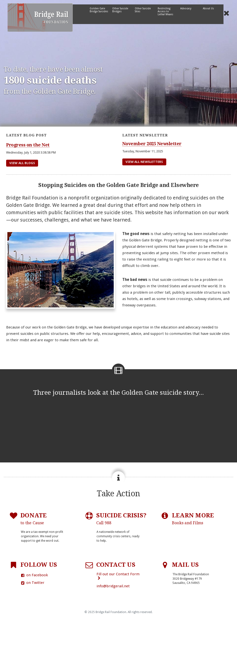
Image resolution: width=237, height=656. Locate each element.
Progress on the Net (28, 144)
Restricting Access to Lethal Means (165, 11)
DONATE (33, 518)
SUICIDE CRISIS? (121, 518)
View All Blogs (22, 163)
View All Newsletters (144, 162)
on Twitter (32, 582)
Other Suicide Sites (143, 10)
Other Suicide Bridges (120, 10)
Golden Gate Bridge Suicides (99, 10)
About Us (208, 8)
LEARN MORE (193, 518)
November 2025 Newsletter (151, 143)
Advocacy (185, 8)
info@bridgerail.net (113, 586)
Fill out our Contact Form (118, 576)
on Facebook (34, 575)
